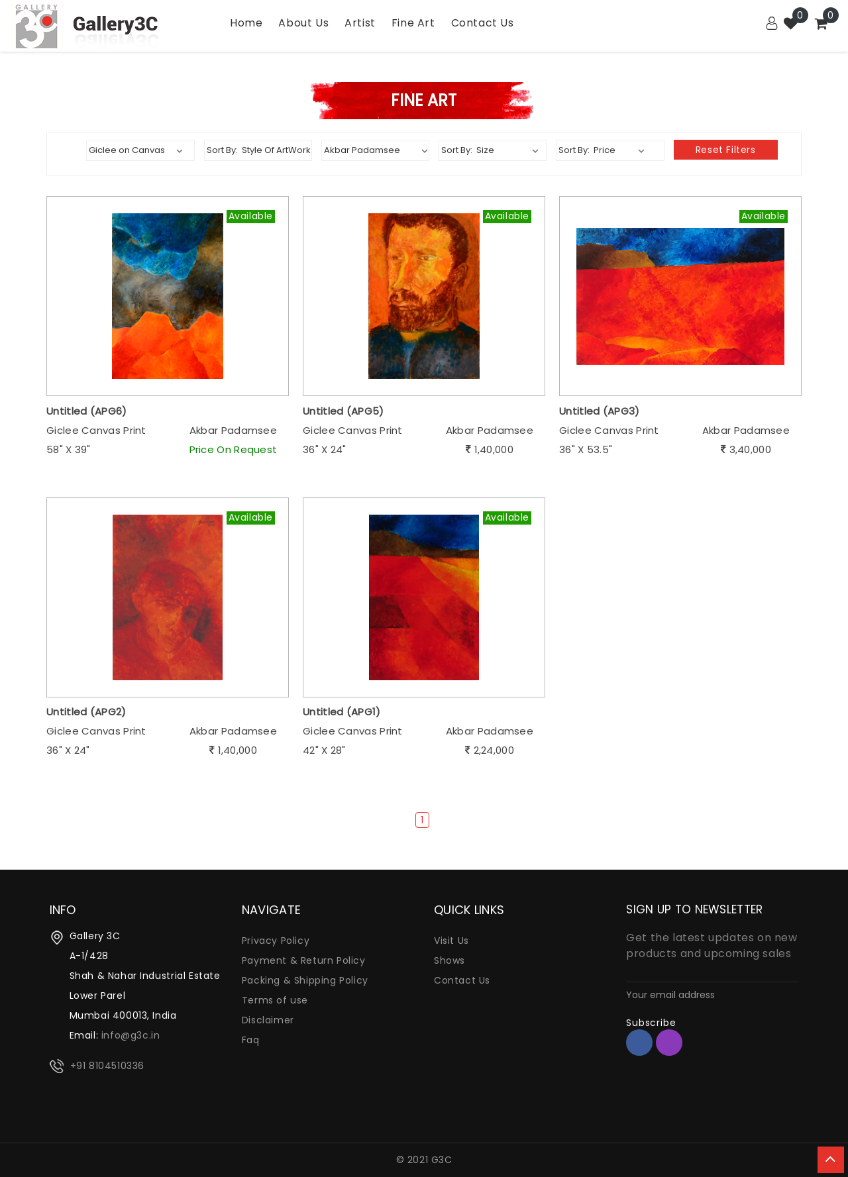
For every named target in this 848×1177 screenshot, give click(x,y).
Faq (251, 1040)
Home (246, 22)
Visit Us (451, 940)
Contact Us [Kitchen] (482, 22)
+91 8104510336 (107, 1065)
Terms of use (275, 1000)
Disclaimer (268, 1020)
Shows (449, 960)
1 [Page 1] (422, 820)
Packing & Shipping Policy (305, 980)
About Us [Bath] (303, 22)
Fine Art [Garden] (413, 22)
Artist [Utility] (360, 22)
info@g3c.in (130, 1035)
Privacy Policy (275, 940)
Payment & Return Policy (304, 960)
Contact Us (462, 980)
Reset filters (726, 149)
